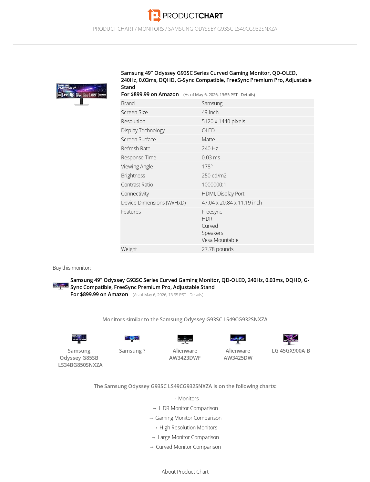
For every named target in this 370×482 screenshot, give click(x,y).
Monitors (151, 28)
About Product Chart (185, 471)
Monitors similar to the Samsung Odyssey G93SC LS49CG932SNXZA (185, 319)
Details (247, 94)
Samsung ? (132, 342)
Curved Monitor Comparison (188, 446)
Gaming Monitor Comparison (188, 417)
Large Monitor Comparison (188, 437)
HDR (207, 218)
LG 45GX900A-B (291, 342)
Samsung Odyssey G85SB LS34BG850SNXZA (79, 345)
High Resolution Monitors (188, 427)
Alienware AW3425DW (238, 345)
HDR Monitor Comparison (188, 408)
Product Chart (113, 28)
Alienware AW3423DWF (185, 345)
